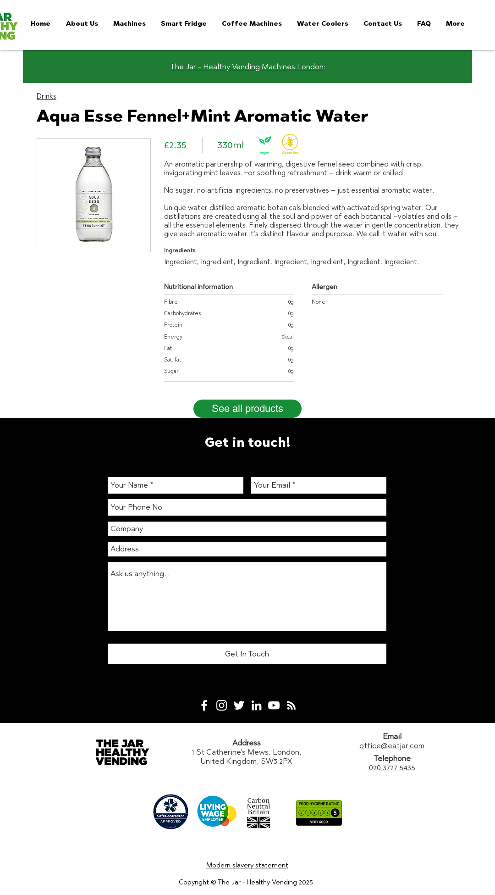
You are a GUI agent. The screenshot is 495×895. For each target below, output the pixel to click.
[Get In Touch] (247, 654)
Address (246, 742)
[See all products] (247, 409)
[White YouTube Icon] (274, 705)
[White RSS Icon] (291, 705)
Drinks (46, 96)
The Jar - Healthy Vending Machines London (247, 66)
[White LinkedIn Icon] (256, 705)
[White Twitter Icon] (239, 705)
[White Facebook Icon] (204, 705)
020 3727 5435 (392, 767)
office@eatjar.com (391, 745)
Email (392, 736)
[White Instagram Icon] (221, 705)
